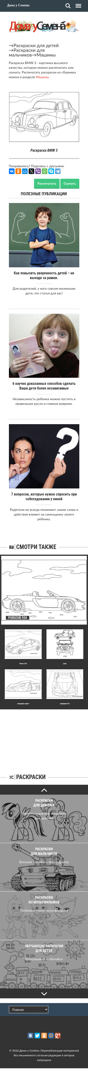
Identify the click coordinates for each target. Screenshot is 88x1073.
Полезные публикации (44, 193)
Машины (46, 54)
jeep (64, 663)
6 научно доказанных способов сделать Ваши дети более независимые (44, 385)
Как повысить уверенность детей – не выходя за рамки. (44, 275)
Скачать (70, 183)
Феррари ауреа (23, 704)
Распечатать (46, 183)
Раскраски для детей (36, 45)
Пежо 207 (23, 663)
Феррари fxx (65, 704)
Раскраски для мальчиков (27, 52)
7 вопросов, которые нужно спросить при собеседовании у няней (44, 496)
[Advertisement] (44, 738)
